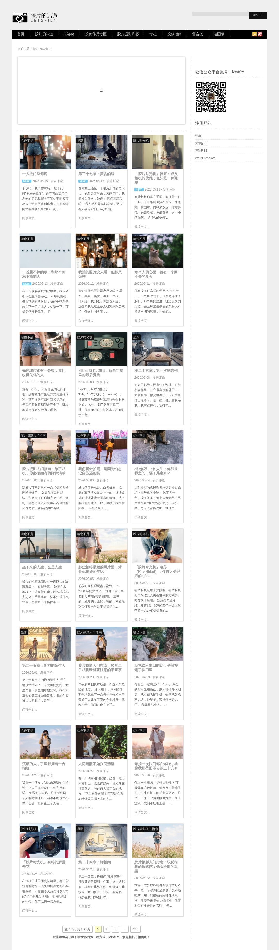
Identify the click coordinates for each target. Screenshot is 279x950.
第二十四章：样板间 (94, 862)
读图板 (219, 34)
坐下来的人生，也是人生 (42, 567)
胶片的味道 (44, 34)
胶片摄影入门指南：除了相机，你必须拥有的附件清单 (43, 471)
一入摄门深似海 (34, 174)
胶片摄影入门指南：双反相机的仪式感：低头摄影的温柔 (156, 866)
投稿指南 (174, 34)
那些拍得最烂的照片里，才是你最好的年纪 (100, 569)
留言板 (197, 34)
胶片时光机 (141, 140)
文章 (201, 143)
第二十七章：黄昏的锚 (96, 174)
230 (135, 929)
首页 (20, 34)
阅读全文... (29, 218)
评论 (201, 150)
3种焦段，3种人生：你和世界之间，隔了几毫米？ (156, 471)
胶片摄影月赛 (128, 34)
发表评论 (56, 181)
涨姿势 (69, 34)
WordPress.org (205, 158)
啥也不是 (27, 140)
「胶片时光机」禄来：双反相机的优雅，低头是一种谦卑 (156, 178)
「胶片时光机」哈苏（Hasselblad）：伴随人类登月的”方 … (157, 571)
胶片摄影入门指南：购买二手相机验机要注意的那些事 (100, 668)
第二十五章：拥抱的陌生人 (43, 666)
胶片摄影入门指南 (33, 435)
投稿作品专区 (96, 34)
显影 (80, 140)
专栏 (153, 34)
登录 (198, 135)
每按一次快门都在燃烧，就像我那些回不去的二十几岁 (156, 766)
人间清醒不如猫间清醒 (96, 764)
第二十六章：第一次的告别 (156, 371)
